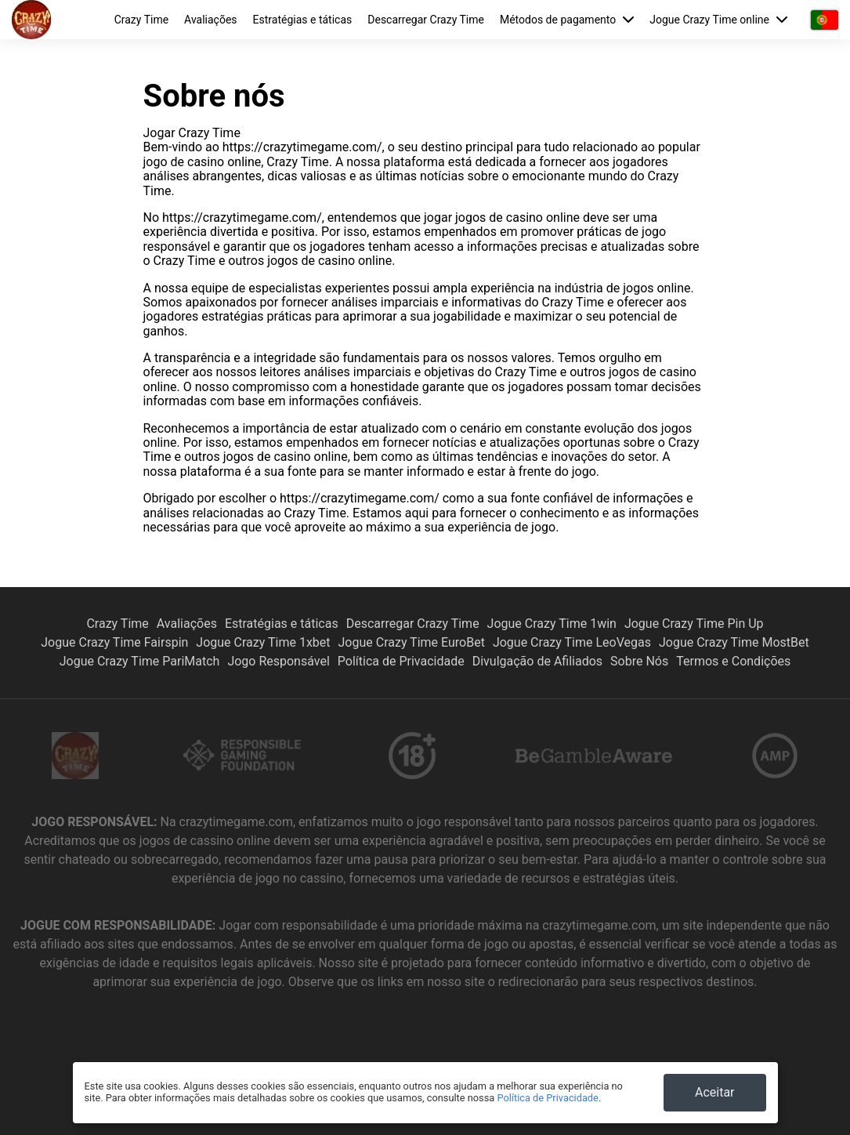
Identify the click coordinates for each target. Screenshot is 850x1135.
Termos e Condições (733, 661)
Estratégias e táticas (303, 19)
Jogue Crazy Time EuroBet (411, 642)
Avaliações (210, 19)
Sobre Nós (639, 661)
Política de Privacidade (401, 661)
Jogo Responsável (278, 661)
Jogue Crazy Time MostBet (734, 642)
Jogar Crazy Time (192, 132)
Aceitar (715, 1092)
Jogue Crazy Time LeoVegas (572, 642)
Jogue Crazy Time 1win (552, 623)
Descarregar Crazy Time (425, 19)
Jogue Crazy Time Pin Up (694, 623)
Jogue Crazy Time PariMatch (140, 661)
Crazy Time (141, 19)
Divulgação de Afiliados (537, 661)
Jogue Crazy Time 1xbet (263, 642)
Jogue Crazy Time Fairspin (114, 642)
